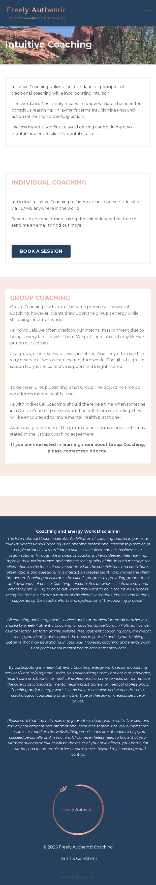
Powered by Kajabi (78, 877)
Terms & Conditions (78, 858)
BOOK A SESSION (41, 251)
